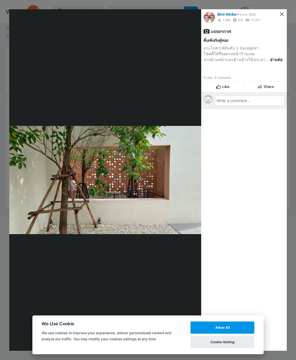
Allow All (222, 327)
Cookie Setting (222, 342)
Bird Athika (226, 14)
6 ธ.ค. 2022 (248, 14)
